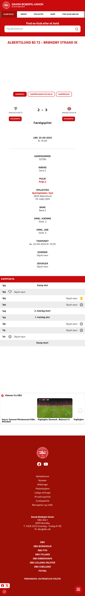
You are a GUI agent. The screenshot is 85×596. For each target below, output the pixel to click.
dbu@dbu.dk (44, 529)
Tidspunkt (42, 241)
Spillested (42, 190)
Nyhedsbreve (42, 476)
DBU (42, 542)
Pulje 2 (42, 182)
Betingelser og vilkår (42, 505)
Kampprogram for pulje (41, 94)
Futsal (43, 571)
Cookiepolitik (42, 501)
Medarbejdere (43, 489)
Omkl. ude (42, 230)
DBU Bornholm (42, 546)
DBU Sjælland (42, 567)
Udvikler (42, 264)
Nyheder (42, 481)
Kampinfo (19, 94)
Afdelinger (42, 485)
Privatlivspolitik (43, 497)
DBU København (42, 559)
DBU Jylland (42, 555)
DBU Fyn (42, 551)
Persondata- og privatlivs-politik (42, 579)
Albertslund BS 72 (16, 113)
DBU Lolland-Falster (42, 563)
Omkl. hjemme (42, 219)
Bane (42, 207)
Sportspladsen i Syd (42, 193)
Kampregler (64, 94)
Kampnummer (42, 156)
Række (43, 168)
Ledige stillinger (42, 493)
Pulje (42, 179)
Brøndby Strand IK (69, 113)
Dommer (42, 252)
